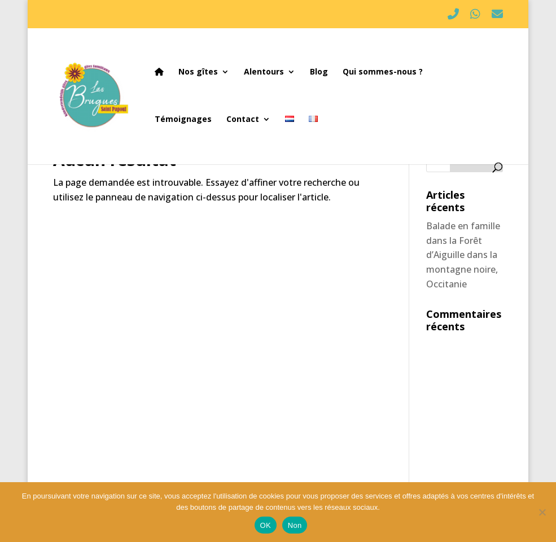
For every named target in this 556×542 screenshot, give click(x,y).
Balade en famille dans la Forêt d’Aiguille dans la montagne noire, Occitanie (463, 255)
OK (265, 525)
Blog (319, 72)
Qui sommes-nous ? (383, 72)
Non (295, 525)
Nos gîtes (198, 72)
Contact (242, 119)
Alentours (264, 72)
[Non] (542, 512)
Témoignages (183, 119)
